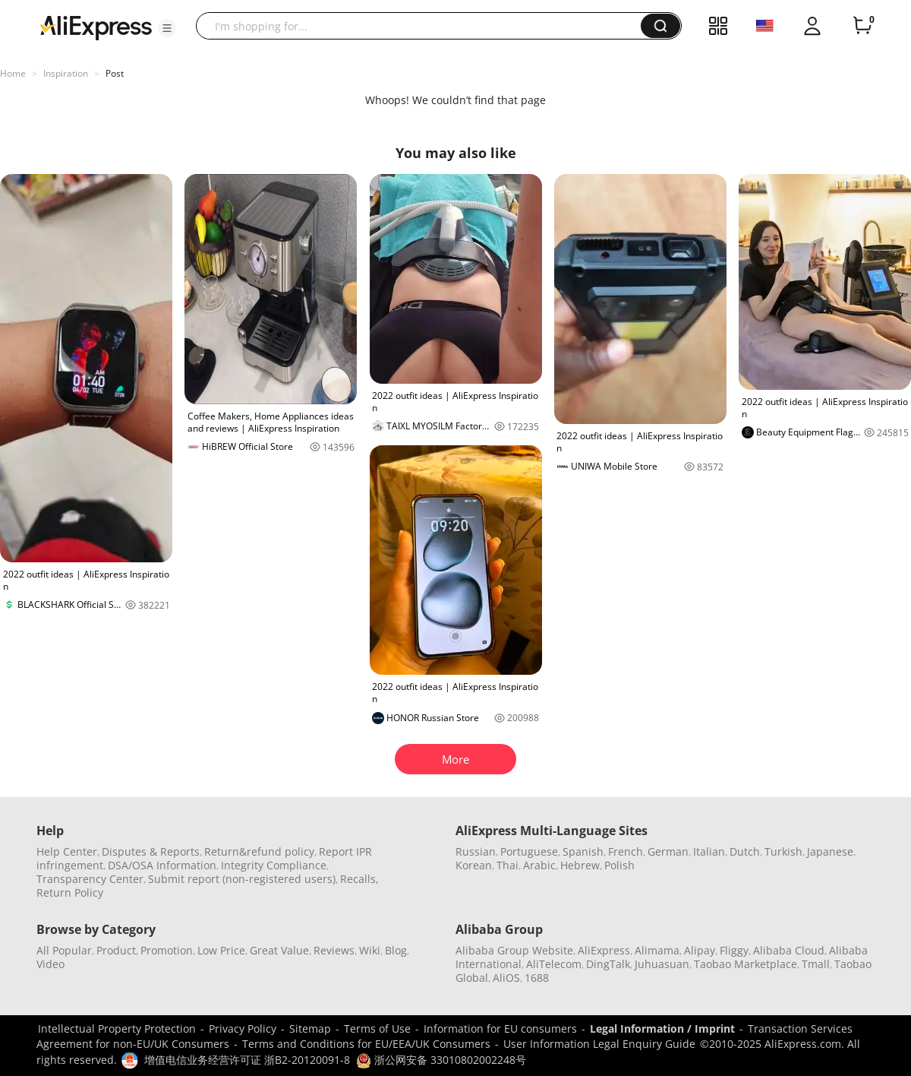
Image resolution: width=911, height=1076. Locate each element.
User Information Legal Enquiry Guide (599, 1043)
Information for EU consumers (500, 1028)
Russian (476, 851)
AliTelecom (554, 964)
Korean (474, 865)
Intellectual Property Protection (117, 1028)
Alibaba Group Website (514, 950)
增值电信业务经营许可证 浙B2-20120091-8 (247, 1059)
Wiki (369, 950)
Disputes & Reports (151, 851)
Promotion (166, 950)
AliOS (506, 977)
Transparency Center (89, 879)
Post (115, 73)
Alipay (699, 950)
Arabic (539, 865)
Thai (507, 865)
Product (116, 950)
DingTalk (608, 964)
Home (13, 73)
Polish (619, 865)
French (625, 851)
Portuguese (529, 851)
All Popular (64, 950)
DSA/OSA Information (162, 865)
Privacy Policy (242, 1028)
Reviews (334, 950)
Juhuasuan (662, 964)
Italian (709, 851)
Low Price (221, 950)
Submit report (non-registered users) (242, 879)
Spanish (583, 851)
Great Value (279, 950)
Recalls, (359, 879)
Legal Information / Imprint (662, 1028)
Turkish (783, 851)
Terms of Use (377, 1028)
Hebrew (580, 865)
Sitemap (310, 1028)
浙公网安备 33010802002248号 (441, 1059)
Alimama (657, 950)
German (668, 851)
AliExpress (604, 950)
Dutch (745, 851)
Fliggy (734, 950)
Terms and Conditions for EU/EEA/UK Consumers (366, 1043)
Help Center (66, 851)
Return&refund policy (259, 851)
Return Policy (69, 892)
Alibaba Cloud (788, 950)
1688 (537, 977)
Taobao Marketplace (745, 964)
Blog (396, 950)
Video (50, 964)
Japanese (830, 851)
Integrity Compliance (273, 865)
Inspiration (65, 73)
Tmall (816, 964)
